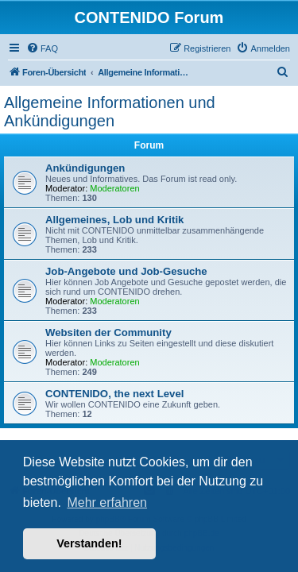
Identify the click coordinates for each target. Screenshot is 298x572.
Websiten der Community (108, 332)
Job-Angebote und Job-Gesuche (126, 271)
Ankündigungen (85, 168)
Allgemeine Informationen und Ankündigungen (109, 111)
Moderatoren (114, 188)
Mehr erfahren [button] (107, 502)
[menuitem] (42, 48)
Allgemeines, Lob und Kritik (114, 220)
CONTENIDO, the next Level (114, 394)
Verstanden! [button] (89, 543)
